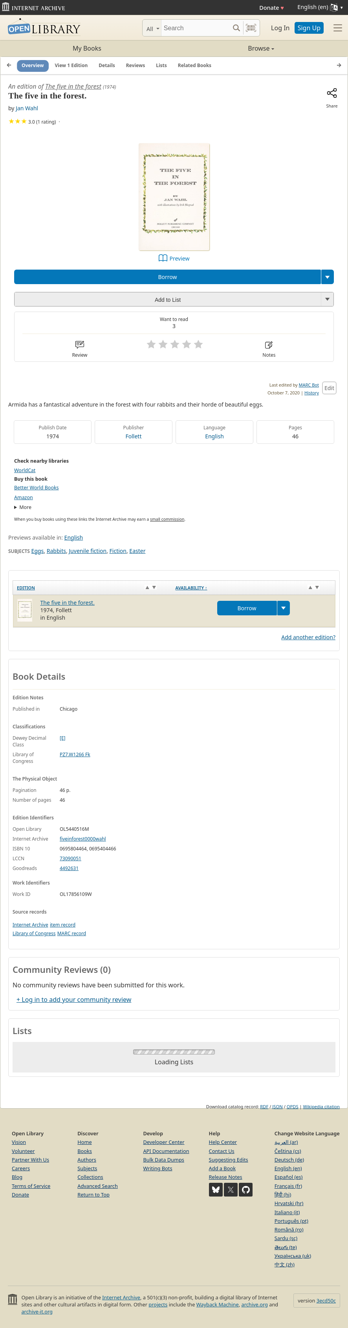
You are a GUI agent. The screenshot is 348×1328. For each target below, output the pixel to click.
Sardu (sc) (286, 1238)
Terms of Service (31, 1185)
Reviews (135, 65)
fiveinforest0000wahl (83, 838)
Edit (329, 388)
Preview (180, 258)
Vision (19, 1142)
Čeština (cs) (288, 1151)
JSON (277, 1106)
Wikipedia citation (321, 1106)
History (311, 393)
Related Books (194, 65)
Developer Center (163, 1142)
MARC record (71, 933)
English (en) (288, 1168)
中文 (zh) (285, 1264)
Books (84, 1151)
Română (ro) (289, 1229)
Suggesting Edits (228, 1159)
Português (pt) (291, 1220)
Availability (191, 588)
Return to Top (93, 1194)
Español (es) (289, 1176)
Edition (26, 588)
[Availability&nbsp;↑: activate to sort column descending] (253, 587)
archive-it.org (37, 1311)
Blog (17, 1176)
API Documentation (166, 1151)
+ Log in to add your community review (73, 999)
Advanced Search (97, 1185)
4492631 (69, 868)
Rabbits (56, 551)
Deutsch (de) (289, 1159)
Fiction (118, 551)
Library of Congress (34, 933)
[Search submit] (236, 28)
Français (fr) (288, 1185)
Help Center (223, 1142)
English (214, 436)
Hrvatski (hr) (289, 1203)
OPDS (293, 1106)
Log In (280, 28)
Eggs (37, 551)
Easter (137, 551)
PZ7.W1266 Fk (75, 754)
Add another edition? (308, 637)
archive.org (254, 1304)
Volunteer (23, 1151)
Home (84, 1142)
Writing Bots (157, 1168)
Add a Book (222, 1168)
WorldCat (24, 470)
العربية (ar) (286, 1142)
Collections (90, 1176)
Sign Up (309, 28)
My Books (87, 48)
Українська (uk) (293, 1255)
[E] (63, 738)
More (25, 507)
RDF (264, 1106)
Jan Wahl (27, 108)
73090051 (70, 858)
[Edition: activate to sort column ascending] (92, 587)
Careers (21, 1168)
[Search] (195, 28)
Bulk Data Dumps (163, 1159)
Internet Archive (30, 924)
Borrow (167, 277)
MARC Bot (309, 385)
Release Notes (225, 1176)
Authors (86, 1159)
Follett (134, 436)
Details (107, 65)
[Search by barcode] (250, 28)
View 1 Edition (71, 65)
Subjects (87, 1168)
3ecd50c (326, 1300)
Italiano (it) (287, 1212)
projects (157, 1304)
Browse (224, 48)
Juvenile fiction (87, 551)
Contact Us (221, 1151)
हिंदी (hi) (283, 1194)
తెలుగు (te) (286, 1247)
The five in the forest (73, 86)
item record (62, 924)
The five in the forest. (67, 602)
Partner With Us (30, 1159)
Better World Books (36, 487)
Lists (161, 65)
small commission (167, 519)
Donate (271, 7)
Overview (33, 65)
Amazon (23, 497)
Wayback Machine (217, 1304)
